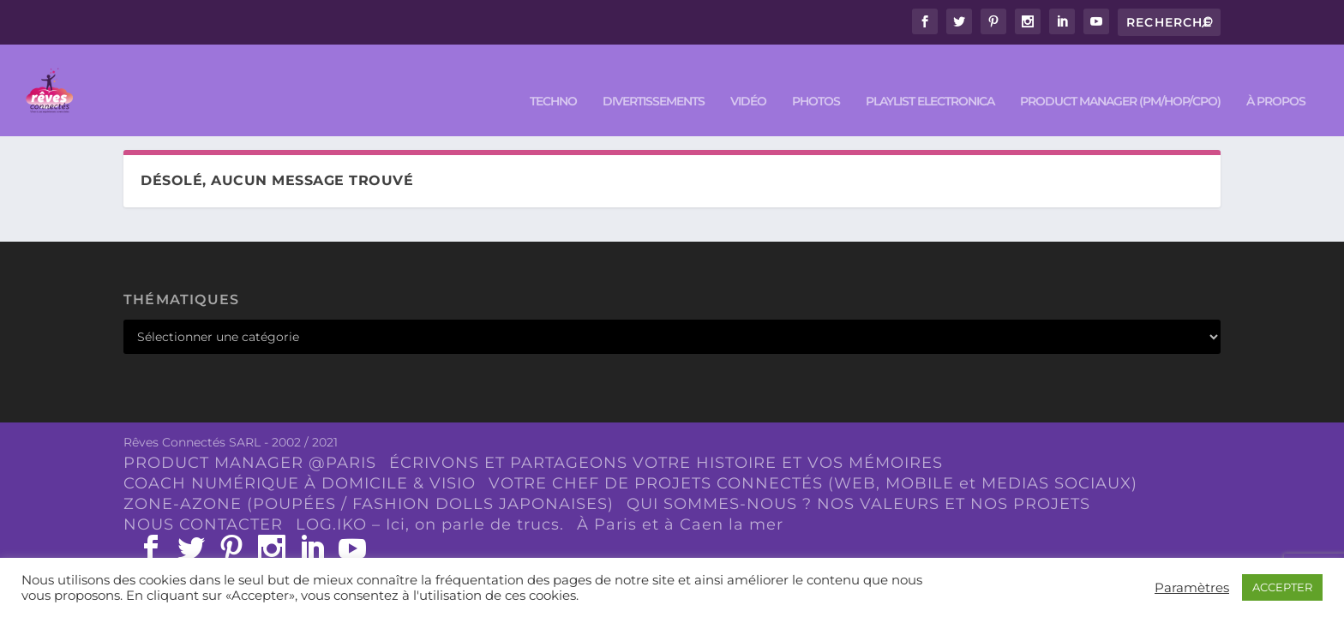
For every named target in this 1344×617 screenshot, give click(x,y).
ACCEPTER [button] (1282, 587)
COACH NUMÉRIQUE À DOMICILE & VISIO (299, 480)
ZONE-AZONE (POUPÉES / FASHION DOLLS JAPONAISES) (368, 501)
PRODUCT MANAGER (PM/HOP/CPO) (1120, 78)
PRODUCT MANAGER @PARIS (249, 461)
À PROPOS (1275, 78)
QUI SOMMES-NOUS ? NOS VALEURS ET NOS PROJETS (858, 501)
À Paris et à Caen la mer (680, 521)
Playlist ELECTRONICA (930, 78)
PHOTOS (816, 78)
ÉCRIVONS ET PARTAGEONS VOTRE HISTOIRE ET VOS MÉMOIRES (666, 461)
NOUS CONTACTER (203, 521)
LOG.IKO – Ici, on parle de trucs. (430, 521)
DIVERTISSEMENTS (654, 78)
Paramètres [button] (1192, 588)
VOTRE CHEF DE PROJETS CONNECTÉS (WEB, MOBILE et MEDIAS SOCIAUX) (813, 480)
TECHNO (553, 78)
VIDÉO (748, 78)
